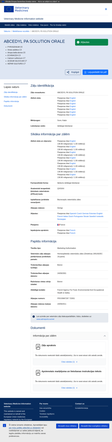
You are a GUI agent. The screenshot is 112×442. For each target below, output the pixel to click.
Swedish (92, 216)
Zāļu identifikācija (11, 92)
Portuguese (78, 216)
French (60, 216)
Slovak (86, 216)
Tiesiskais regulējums (46, 414)
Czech (79, 213)
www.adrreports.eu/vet (45, 319)
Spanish (73, 213)
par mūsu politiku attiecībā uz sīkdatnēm (25, 428)
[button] (73, 72)
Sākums (7, 31)
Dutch (71, 216)
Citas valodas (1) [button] (69, 362)
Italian (65, 216)
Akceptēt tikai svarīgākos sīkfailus (94, 426)
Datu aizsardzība (45, 408)
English (73, 98)
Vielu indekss (33, 25)
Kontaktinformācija (81, 408)
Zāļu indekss (21, 25)
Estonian (92, 213)
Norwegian (61, 219)
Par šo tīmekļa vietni (58, 25)
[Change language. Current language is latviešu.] (106, 9)
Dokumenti (8, 106)
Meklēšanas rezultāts (21, 31)
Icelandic (100, 216)
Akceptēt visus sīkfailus (67, 426)
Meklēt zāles (10, 25)
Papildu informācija (11, 101)
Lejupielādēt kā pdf (95, 72)
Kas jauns (44, 25)
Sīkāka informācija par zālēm (15, 97)
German (85, 213)
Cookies (42, 411)
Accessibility (43, 417)
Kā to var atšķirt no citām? (48, 1)
